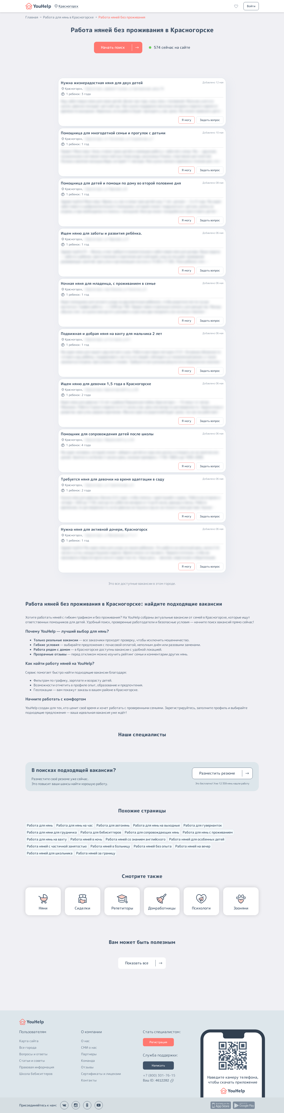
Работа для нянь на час (74, 825)
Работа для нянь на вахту (47, 839)
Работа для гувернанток (202, 825)
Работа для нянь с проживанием (208, 832)
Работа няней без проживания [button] (121, 17)
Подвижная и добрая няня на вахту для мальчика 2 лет (111, 333)
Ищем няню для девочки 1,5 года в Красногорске (106, 383)
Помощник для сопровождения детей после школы (107, 434)
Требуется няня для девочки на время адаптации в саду (112, 479)
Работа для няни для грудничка (52, 832)
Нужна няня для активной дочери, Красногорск (104, 529)
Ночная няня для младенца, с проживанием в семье (108, 283)
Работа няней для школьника (49, 853)
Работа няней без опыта (153, 846)
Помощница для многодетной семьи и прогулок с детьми (113, 133)
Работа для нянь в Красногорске (70, 17)
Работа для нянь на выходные (156, 825)
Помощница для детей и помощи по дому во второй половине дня (121, 183)
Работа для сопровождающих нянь (152, 832)
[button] (68, 6)
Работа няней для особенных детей (196, 839)
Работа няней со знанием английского (135, 839)
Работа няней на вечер (192, 846)
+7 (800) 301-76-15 (159, 1075)
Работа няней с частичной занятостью (57, 846)
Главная (33, 17)
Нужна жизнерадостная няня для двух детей (102, 82)
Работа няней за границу (95, 853)
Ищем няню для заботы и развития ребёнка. (101, 233)
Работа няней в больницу (110, 846)
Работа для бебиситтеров (100, 832)
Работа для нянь (40, 825)
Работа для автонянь (112, 825)
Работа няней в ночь (86, 839)
